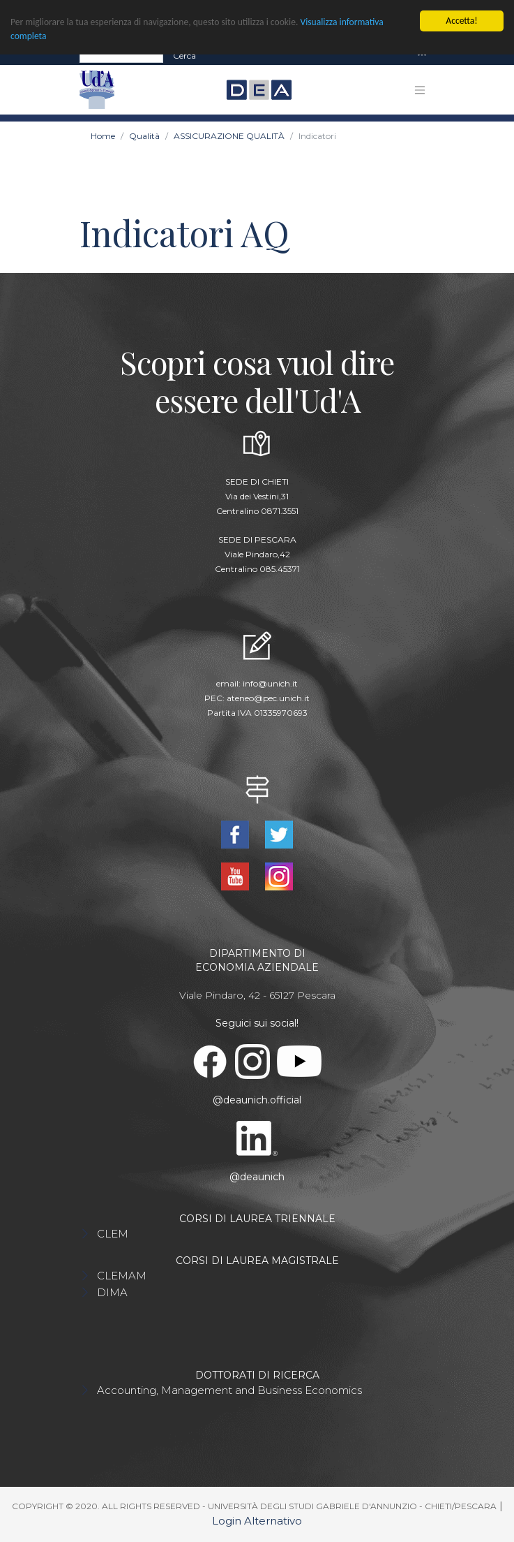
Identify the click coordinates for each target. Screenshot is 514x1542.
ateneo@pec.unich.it (268, 698)
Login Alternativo (257, 1520)
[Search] (121, 55)
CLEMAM (121, 1275)
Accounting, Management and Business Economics (229, 1390)
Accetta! (461, 21)
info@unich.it (270, 683)
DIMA (112, 1292)
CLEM (112, 1233)
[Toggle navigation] (422, 55)
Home (103, 136)
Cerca (184, 55)
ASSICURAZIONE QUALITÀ (229, 136)
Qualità (144, 136)
